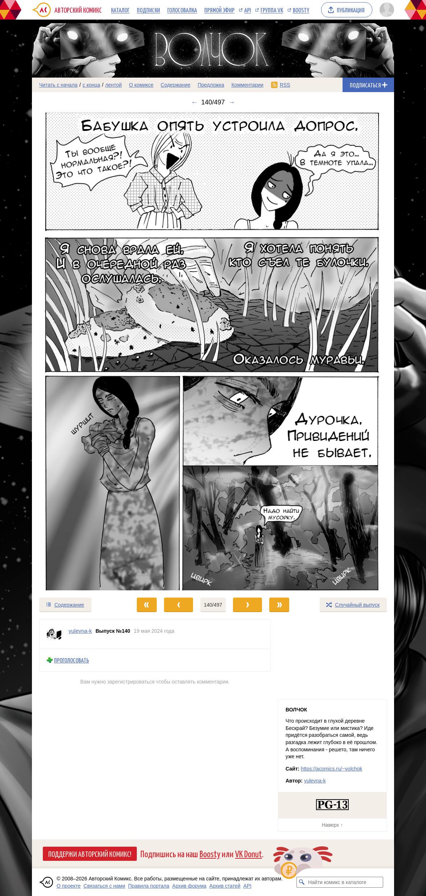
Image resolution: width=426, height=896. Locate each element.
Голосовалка (182, 10)
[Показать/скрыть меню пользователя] (385, 10)
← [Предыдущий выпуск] (194, 102)
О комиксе (141, 85)
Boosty (301, 10)
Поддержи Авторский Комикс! (89, 853)
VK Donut (248, 853)
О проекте (69, 886)
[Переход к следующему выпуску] (213, 351)
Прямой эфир (219, 10)
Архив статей (225, 886)
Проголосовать (71, 660)
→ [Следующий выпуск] (232, 102)
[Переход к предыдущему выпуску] (77, 351)
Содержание (176, 85)
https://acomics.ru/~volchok (331, 769)
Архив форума (189, 886)
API (247, 10)
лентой (113, 85)
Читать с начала (58, 85)
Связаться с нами (104, 886)
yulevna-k (315, 781)
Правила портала (148, 886)
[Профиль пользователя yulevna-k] (54, 634)
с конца (92, 85)
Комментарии (247, 85)
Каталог (120, 10)
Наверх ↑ (332, 825)
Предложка (211, 85)
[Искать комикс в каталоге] (302, 882)
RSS (285, 85)
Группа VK (272, 10)
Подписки (148, 10)
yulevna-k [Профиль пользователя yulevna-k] (80, 631)
